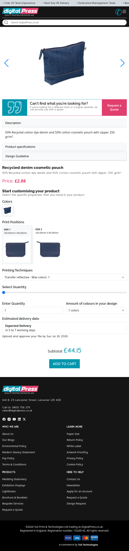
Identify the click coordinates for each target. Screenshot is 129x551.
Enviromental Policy (14, 446)
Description (13, 123)
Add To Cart (64, 363)
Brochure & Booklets (15, 497)
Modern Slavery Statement (18, 452)
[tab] (64, 123)
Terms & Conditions (14, 464)
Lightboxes (9, 491)
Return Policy (75, 440)
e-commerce (66, 544)
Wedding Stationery (14, 479)
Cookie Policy (75, 464)
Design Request (76, 503)
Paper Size (73, 434)
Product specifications (20, 147)
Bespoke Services (12, 503)
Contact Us (73, 479)
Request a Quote (114, 107)
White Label (74, 446)
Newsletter (73, 485)
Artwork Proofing (77, 452)
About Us (7, 434)
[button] (14, 107)
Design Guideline (17, 156)
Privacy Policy (75, 458)
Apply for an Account (79, 491)
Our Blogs (8, 440)
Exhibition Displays (13, 485)
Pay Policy (8, 458)
